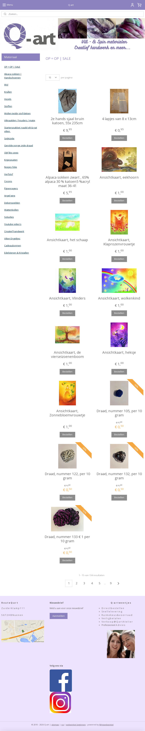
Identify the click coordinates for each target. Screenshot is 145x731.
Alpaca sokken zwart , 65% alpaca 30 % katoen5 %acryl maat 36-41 (67, 181)
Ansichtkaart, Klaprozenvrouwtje (119, 242)
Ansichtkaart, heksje (119, 352)
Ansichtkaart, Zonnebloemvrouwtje (67, 413)
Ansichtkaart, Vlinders (67, 298)
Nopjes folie (10, 167)
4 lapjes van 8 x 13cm (119, 119)
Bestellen (67, 137)
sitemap (55, 724)
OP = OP (8, 66)
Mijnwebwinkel (106, 724)
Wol (6, 84)
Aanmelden (58, 615)
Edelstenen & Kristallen (16, 252)
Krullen (8, 91)
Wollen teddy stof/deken (17, 113)
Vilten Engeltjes (12, 238)
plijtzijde (10, 138)
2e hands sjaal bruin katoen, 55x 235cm (67, 121)
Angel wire (9, 195)
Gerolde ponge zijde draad (18, 145)
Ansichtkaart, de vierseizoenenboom (67, 354)
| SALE (16, 66)
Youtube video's (12, 224)
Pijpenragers (11, 188)
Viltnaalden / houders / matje (19, 120)
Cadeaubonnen (12, 245)
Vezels (7, 99)
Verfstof (8, 174)
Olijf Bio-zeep (11, 152)
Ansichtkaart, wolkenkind (119, 298)
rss (62, 724)
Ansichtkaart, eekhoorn (119, 177)
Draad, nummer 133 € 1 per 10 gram (67, 539)
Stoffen (8, 106)
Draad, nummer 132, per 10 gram (119, 476)
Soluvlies (9, 217)
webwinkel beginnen (76, 724)
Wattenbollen (11, 209)
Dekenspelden (12, 202)
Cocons (8, 181)
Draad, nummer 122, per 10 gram (67, 476)
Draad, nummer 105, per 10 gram (119, 413)
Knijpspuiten (10, 159)
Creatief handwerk (14, 231)
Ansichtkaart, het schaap (67, 240)
